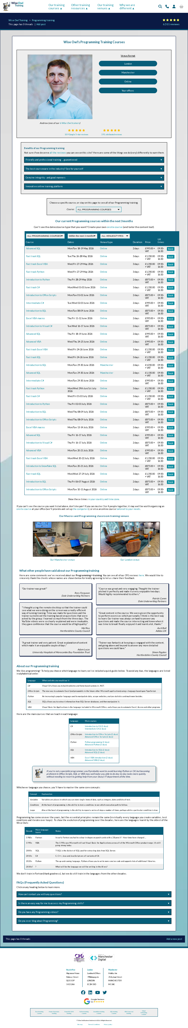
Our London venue (130, 559)
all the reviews (58, 152)
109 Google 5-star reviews (76, 134)
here (141, 575)
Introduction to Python (38, 279)
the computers (81, 509)
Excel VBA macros (35, 318)
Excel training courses (39, 1012)
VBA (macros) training (128, 1012)
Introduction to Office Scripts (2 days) (101, 734)
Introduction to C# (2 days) (96, 726)
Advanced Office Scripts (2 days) (99, 737)
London (128, 63)
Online (128, 81)
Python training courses (84, 1012)
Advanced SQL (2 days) (94, 752)
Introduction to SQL (36, 310)
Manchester (128, 72)
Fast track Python (35, 271)
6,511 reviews (171, 24)
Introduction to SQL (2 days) (97, 750)
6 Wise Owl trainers (70, 123)
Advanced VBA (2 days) (94, 760)
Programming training (43, 20)
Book (170, 249)
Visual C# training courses (144, 1012)
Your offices (128, 90)
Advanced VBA (33, 341)
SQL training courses (113, 1012)
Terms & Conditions (94, 1024)
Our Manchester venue (62, 559)
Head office (70, 970)
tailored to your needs (128, 509)
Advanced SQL (33, 248)
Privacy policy (108, 1024)
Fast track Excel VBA (37, 264)
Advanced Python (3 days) (96, 744)
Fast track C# (33, 287)
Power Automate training (54, 1012)
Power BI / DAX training (69, 1012)
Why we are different (127, 6)
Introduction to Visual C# (39, 326)
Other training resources (80, 6)
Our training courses (56, 6)
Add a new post (174, 939)
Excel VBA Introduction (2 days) (98, 757)
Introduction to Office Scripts (41, 295)
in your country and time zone (103, 499)
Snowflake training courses (98, 1012)
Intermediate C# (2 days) (95, 728)
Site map (80, 1024)
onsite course (114, 226)
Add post (41, 24)
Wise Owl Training (18, 20)
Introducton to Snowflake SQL (41, 466)
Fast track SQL (33, 256)
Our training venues (105, 6)
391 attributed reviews (111, 134)
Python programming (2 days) (97, 742)
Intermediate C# (35, 303)
